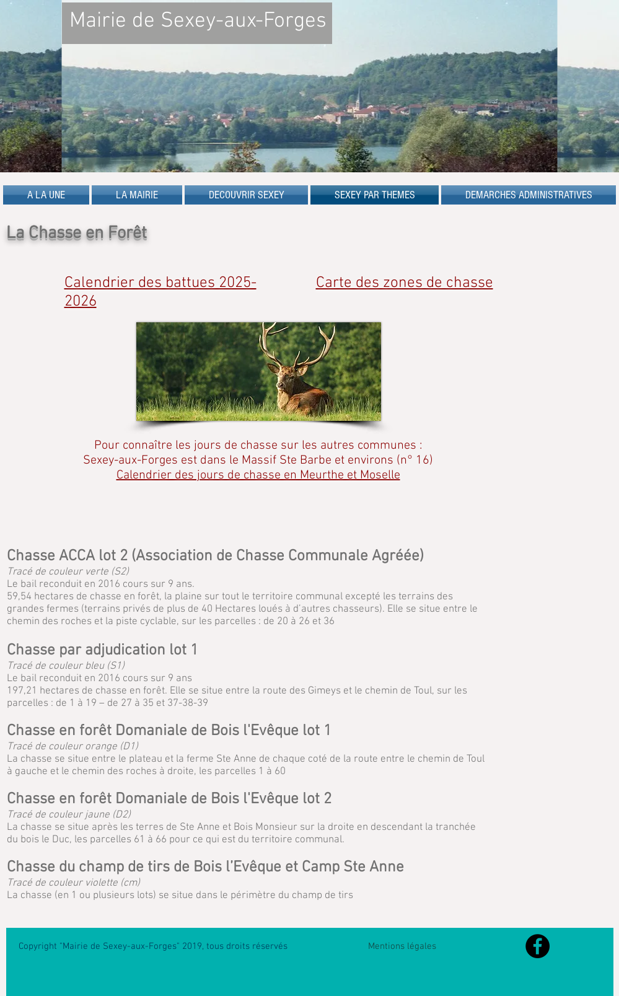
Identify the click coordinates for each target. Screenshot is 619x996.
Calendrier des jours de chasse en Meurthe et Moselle (258, 475)
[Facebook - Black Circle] (537, 946)
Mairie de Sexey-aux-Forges (198, 21)
